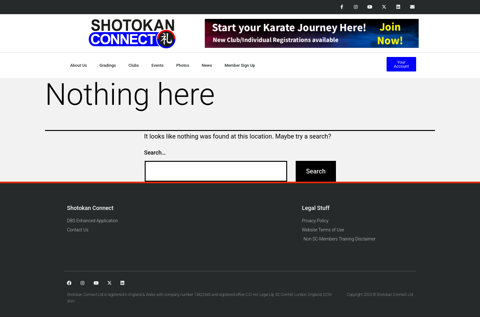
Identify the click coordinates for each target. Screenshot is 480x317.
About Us (78, 65)
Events (158, 65)
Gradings (107, 65)
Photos (182, 65)
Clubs (133, 65)
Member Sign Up (240, 65)
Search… (155, 152)
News (207, 65)
